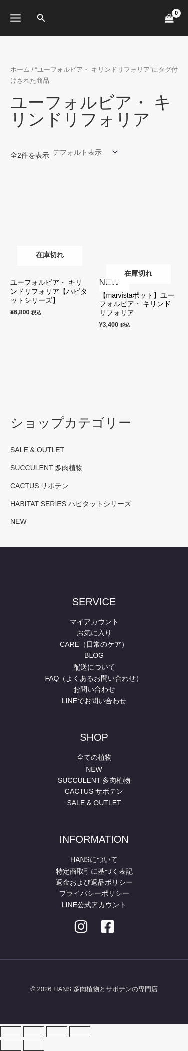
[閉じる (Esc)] (79, 1031)
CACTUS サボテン (39, 486)
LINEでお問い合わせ (94, 701)
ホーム (20, 69)
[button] (41, 18)
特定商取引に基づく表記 (94, 871)
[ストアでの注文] (84, 152)
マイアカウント (94, 622)
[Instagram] (81, 926)
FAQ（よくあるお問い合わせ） (94, 678)
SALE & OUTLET (37, 450)
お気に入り (94, 633)
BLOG (94, 655)
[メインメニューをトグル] (15, 18)
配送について (94, 667)
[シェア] (56, 1031)
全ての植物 (94, 757)
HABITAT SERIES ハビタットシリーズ (70, 504)
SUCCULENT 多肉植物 (46, 468)
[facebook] (107, 926)
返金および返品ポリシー (94, 882)
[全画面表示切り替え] (33, 1031)
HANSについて (94, 859)
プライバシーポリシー (94, 893)
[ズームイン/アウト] (10, 1031)
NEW (18, 521)
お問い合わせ (94, 689)
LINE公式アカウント (94, 905)
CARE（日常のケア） (94, 644)
